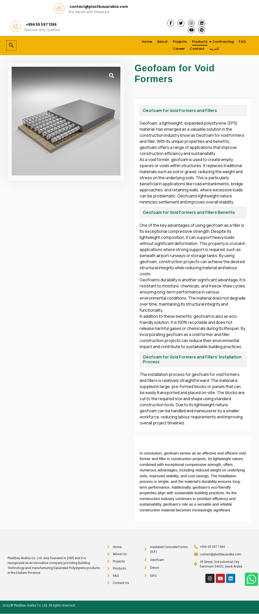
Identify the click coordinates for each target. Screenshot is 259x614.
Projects (180, 41)
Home (147, 41)
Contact (197, 48)
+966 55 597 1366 (41, 24)
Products (200, 41)
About (162, 41)
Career (179, 48)
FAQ (242, 41)
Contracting (223, 41)
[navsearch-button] (11, 45)
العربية (214, 48)
